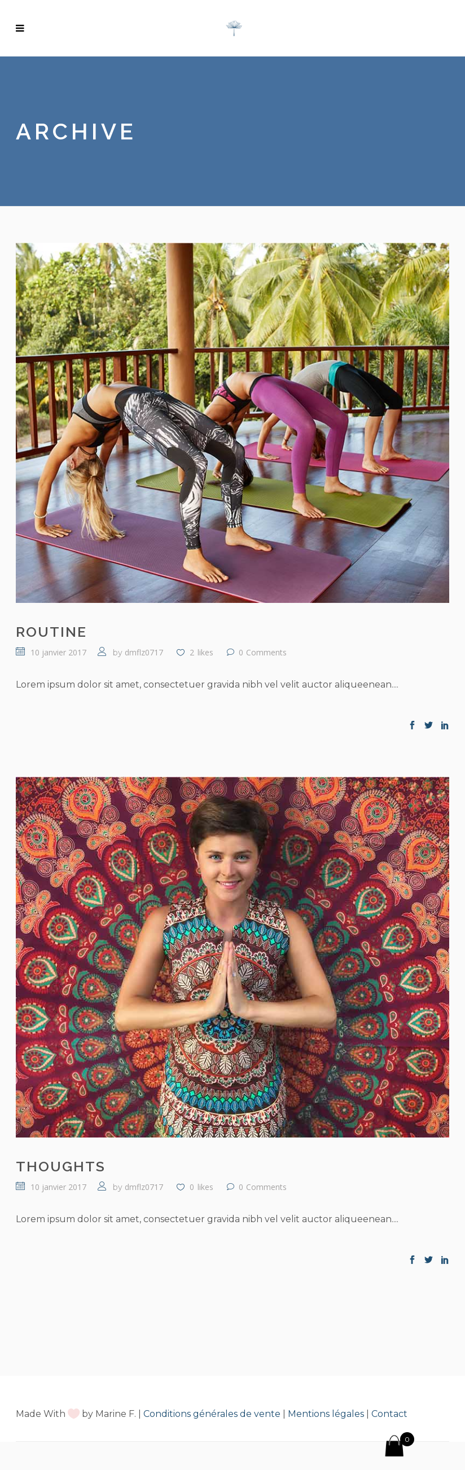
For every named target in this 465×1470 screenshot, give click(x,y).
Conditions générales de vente (211, 1413)
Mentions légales (326, 1413)
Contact (389, 1413)
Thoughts (61, 1166)
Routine (51, 631)
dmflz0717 (144, 652)
